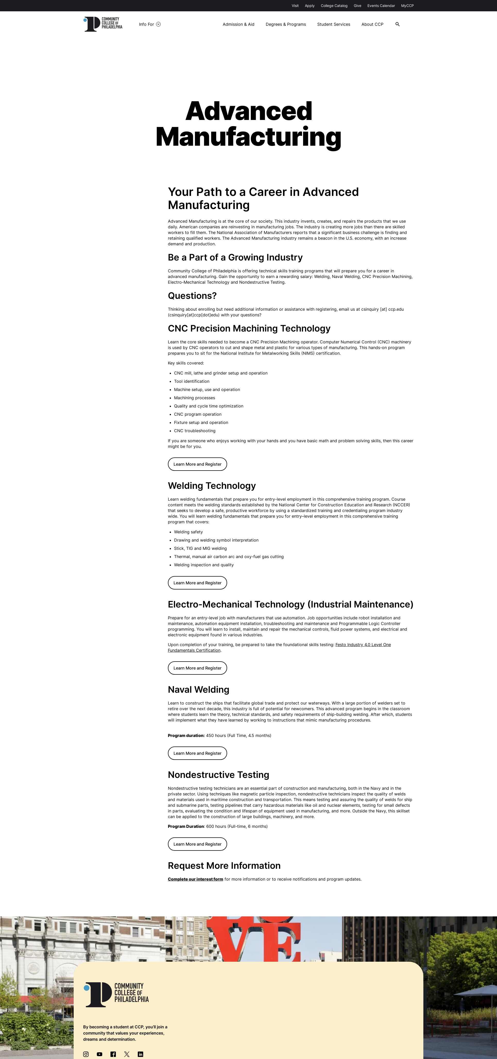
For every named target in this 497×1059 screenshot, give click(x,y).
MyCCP (407, 5)
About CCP (396, 23)
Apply (310, 5)
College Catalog (334, 5)
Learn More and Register (197, 463)
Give (357, 5)
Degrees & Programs (309, 23)
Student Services (357, 23)
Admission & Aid (262, 23)
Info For (177, 24)
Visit (295, 5)
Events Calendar (381, 5)
